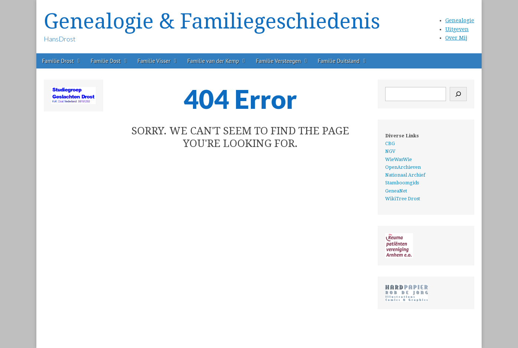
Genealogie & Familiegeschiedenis (212, 21)
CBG (390, 143)
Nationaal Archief (405, 175)
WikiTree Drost (402, 198)
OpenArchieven (403, 167)
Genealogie (459, 20)
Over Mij (456, 38)
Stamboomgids (402, 182)
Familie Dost (106, 60)
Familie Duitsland (339, 60)
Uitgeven (457, 29)
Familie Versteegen (278, 60)
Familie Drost (58, 60)
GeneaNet (396, 191)
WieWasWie (398, 159)
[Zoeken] (458, 94)
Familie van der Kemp (213, 60)
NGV (390, 151)
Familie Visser (153, 60)
